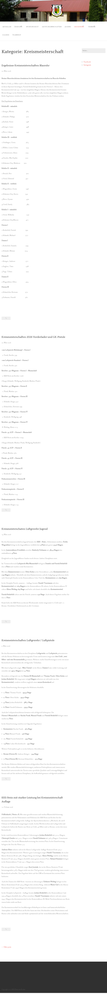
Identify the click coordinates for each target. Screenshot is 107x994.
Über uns (19, 26)
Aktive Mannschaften (57, 26)
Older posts (6, 948)
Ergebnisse (87, 26)
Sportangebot (36, 26)
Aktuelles (6, 26)
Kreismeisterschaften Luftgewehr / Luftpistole (31, 641)
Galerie (19, 33)
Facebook (87, 59)
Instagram (87, 62)
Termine (6, 33)
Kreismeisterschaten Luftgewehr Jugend (28, 530)
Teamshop (31, 33)
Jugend (74, 26)
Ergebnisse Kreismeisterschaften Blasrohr (28, 62)
